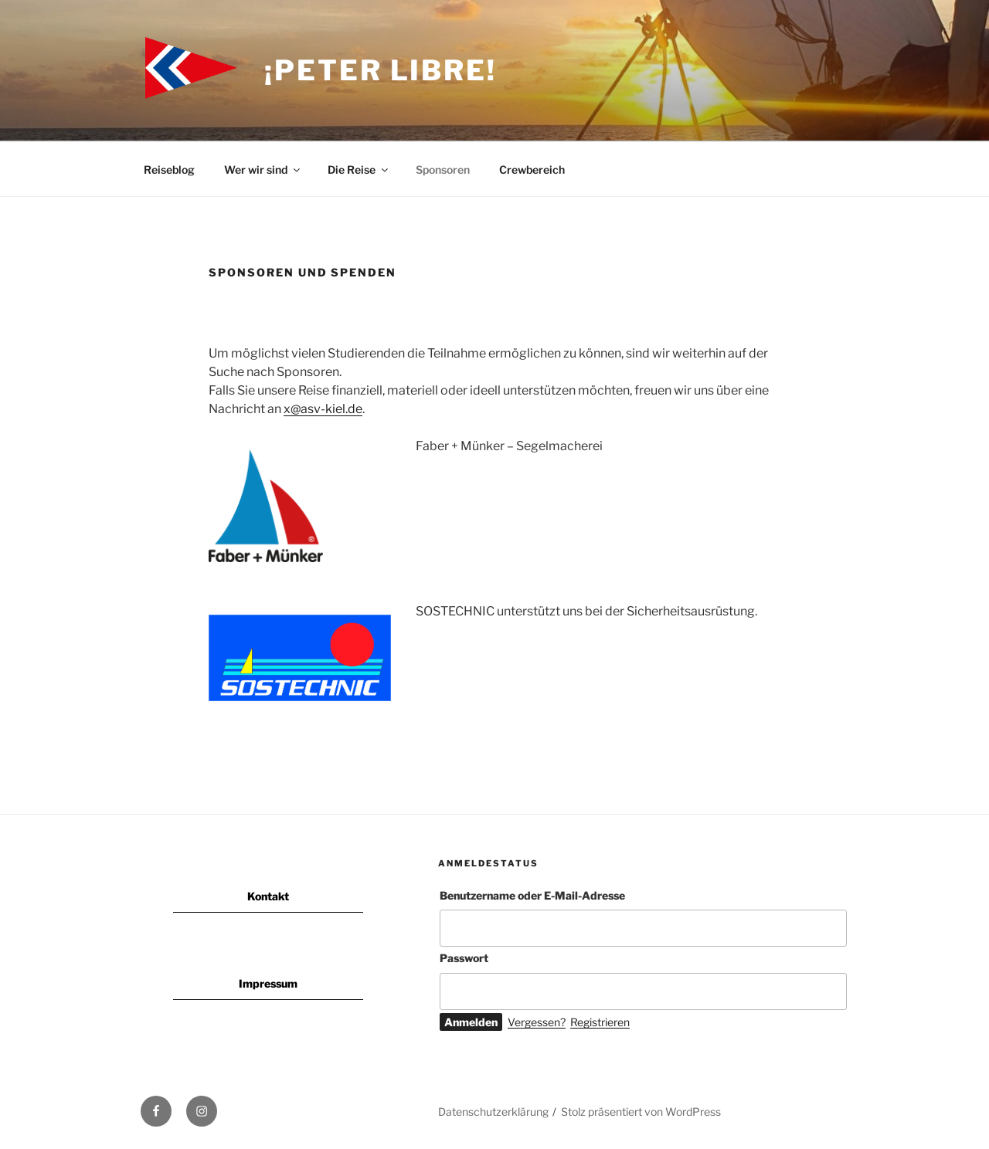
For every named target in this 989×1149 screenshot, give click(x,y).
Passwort (464, 957)
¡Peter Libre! (380, 70)
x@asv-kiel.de (323, 409)
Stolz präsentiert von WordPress (641, 1111)
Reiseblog (169, 169)
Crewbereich (532, 169)
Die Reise (359, 169)
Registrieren (600, 1022)
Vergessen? (537, 1022)
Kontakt (268, 896)
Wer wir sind (263, 169)
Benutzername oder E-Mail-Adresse (532, 895)
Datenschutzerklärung (493, 1111)
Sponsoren (443, 169)
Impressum (268, 983)
